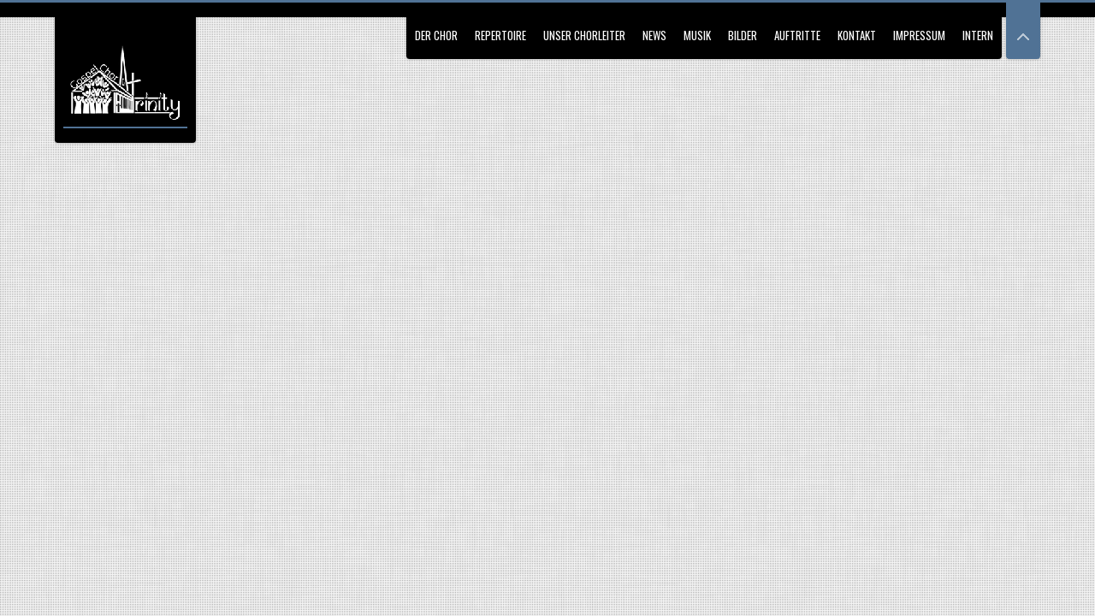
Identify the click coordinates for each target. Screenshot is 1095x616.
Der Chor (436, 35)
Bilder (742, 35)
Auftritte (797, 35)
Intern (977, 35)
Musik (697, 35)
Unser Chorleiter (584, 35)
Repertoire (500, 35)
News (654, 35)
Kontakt (857, 35)
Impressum (919, 35)
